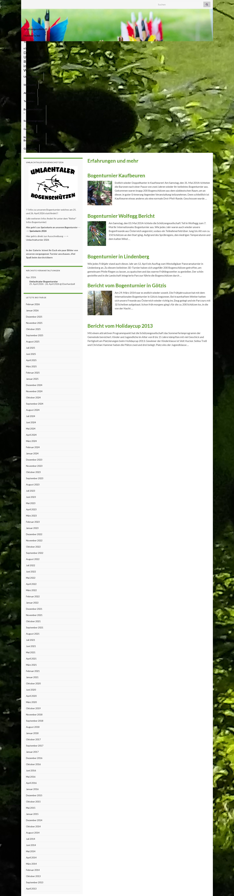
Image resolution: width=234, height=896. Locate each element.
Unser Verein (32, 45)
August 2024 (32, 306)
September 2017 (34, 642)
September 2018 (34, 617)
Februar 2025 (33, 269)
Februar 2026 (33, 201)
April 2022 (31, 480)
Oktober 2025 (33, 225)
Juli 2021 (30, 536)
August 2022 (32, 455)
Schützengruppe (133, 45)
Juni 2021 (31, 542)
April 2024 (31, 331)
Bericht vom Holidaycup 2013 (120, 222)
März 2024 (31, 337)
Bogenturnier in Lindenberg (118, 153)
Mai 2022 (30, 474)
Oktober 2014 (33, 723)
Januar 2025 (32, 275)
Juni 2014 (31, 741)
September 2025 (34, 232)
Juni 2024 (31, 319)
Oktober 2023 (33, 368)
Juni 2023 (31, 393)
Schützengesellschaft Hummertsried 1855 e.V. (117, 28)
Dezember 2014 (34, 717)
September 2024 (34, 300)
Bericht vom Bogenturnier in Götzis (127, 182)
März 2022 (31, 487)
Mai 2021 (30, 549)
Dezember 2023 (34, 356)
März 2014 (31, 760)
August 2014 (32, 729)
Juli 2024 (30, 312)
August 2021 (32, 530)
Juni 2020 (31, 586)
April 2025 (31, 257)
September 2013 (34, 779)
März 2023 (31, 412)
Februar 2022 (33, 493)
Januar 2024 (32, 350)
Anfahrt (197, 889)
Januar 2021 (32, 574)
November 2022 (34, 437)
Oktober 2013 (33, 773)
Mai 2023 (30, 400)
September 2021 (34, 524)
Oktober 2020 (33, 580)
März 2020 (31, 598)
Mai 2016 (30, 673)
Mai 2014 (30, 748)
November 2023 (34, 362)
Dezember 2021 (34, 505)
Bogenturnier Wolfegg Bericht (121, 112)
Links (207, 889)
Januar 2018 (32, 630)
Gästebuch (198, 45)
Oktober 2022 (33, 443)
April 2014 (31, 754)
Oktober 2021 (33, 518)
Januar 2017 (32, 648)
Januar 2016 (32, 685)
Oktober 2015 (33, 698)
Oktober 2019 (33, 605)
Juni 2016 (31, 667)
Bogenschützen (107, 45)
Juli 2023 (30, 387)
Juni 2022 (31, 468)
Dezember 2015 (34, 692)
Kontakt (170, 889)
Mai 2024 (30, 325)
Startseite (52, 45)
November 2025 (34, 219)
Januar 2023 (32, 424)
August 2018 (32, 623)
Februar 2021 (33, 567)
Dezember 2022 (34, 431)
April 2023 (31, 406)
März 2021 (31, 561)
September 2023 (34, 375)
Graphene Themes (50, 892)
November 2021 (34, 511)
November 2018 (34, 611)
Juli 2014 (30, 735)
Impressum (184, 889)
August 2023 (32, 381)
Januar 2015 (32, 710)
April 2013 (31, 785)
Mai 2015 (30, 704)
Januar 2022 (32, 499)
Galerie (153, 45)
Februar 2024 (33, 344)
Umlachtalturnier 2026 (37, 136)
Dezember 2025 (34, 213)
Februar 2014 (33, 766)
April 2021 (31, 555)
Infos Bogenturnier (175, 45)
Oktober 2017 (33, 636)
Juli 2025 (30, 244)
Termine (86, 45)
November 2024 (34, 288)
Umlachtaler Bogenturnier (43, 178)
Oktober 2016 (33, 661)
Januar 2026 (32, 207)
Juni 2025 (31, 250)
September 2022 (34, 449)
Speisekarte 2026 (38, 127)
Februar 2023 (33, 418)
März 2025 (31, 263)
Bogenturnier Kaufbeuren (116, 72)
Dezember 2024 (34, 281)
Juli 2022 (30, 462)
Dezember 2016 (34, 654)
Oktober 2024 (33, 294)
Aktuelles (69, 45)
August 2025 (32, 238)
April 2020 (31, 592)
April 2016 (31, 679)
